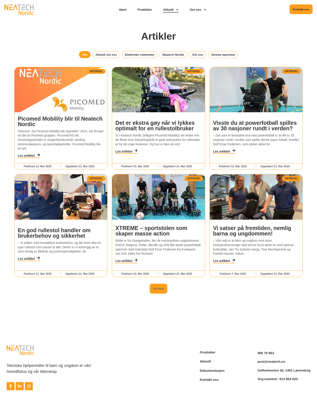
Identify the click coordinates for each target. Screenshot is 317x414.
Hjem (122, 9)
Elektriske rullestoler (137, 55)
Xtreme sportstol (230, 55)
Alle (77, 55)
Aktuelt (171, 10)
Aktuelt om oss (100, 55)
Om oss (198, 10)
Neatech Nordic (175, 55)
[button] (158, 304)
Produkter (144, 9)
